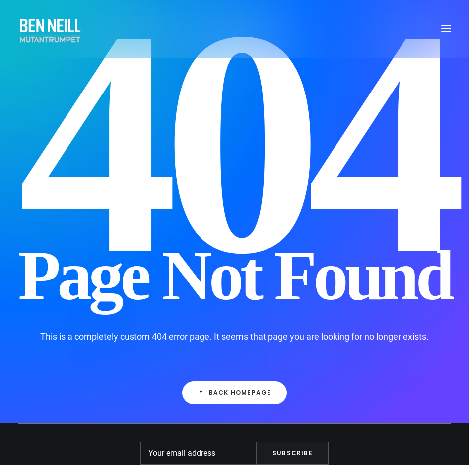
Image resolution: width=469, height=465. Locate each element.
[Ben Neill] (50, 28)
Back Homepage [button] (234, 392)
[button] (446, 29)
